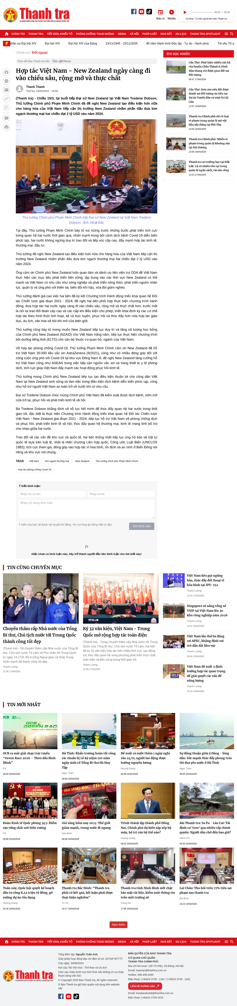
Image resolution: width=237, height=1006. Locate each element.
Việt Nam (34, 461)
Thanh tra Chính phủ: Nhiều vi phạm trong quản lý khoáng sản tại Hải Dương (209, 143)
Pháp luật (149, 33)
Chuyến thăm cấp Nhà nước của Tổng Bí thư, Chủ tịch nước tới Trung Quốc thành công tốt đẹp (40, 635)
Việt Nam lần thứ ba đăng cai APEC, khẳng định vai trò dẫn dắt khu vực (205, 640)
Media (122, 33)
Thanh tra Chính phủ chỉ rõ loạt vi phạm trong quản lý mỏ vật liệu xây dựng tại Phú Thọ (209, 120)
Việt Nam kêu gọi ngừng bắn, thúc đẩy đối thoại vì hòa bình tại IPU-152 (205, 580)
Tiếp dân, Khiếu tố (59, 33)
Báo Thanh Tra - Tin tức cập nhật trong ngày (36, 14)
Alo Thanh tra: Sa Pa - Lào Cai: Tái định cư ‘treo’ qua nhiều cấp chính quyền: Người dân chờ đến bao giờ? (205, 827)
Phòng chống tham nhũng (95, 33)
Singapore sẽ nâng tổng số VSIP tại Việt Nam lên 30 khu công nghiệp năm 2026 (207, 610)
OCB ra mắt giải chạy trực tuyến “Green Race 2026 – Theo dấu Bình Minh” (29, 757)
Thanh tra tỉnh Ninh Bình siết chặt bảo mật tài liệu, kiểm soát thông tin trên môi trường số (148, 892)
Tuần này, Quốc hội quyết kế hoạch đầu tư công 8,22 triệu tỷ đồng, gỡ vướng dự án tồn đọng (28, 892)
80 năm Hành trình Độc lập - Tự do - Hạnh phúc (181, 43)
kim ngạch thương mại (57, 461)
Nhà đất (166, 33)
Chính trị (18, 33)
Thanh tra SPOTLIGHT (205, 33)
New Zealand (82, 461)
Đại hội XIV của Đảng (86, 43)
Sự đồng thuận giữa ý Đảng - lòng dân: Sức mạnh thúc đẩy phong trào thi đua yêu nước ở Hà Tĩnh (206, 757)
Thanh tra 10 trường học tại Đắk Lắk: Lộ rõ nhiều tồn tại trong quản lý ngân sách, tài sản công (209, 166)
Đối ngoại (40, 52)
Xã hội (134, 33)
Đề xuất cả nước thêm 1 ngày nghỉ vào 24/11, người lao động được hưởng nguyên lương (145, 757)
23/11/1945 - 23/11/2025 (125, 43)
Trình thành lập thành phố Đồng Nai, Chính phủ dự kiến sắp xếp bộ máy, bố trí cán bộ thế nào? (146, 827)
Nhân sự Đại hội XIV (26, 43)
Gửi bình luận (142, 526)
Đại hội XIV (55, 43)
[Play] (185, 12)
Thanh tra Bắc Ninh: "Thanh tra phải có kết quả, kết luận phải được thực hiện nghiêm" (87, 892)
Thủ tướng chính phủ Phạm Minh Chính (117, 461)
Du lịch (181, 33)
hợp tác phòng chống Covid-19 (34, 469)
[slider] (201, 12)
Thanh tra (35, 33)
